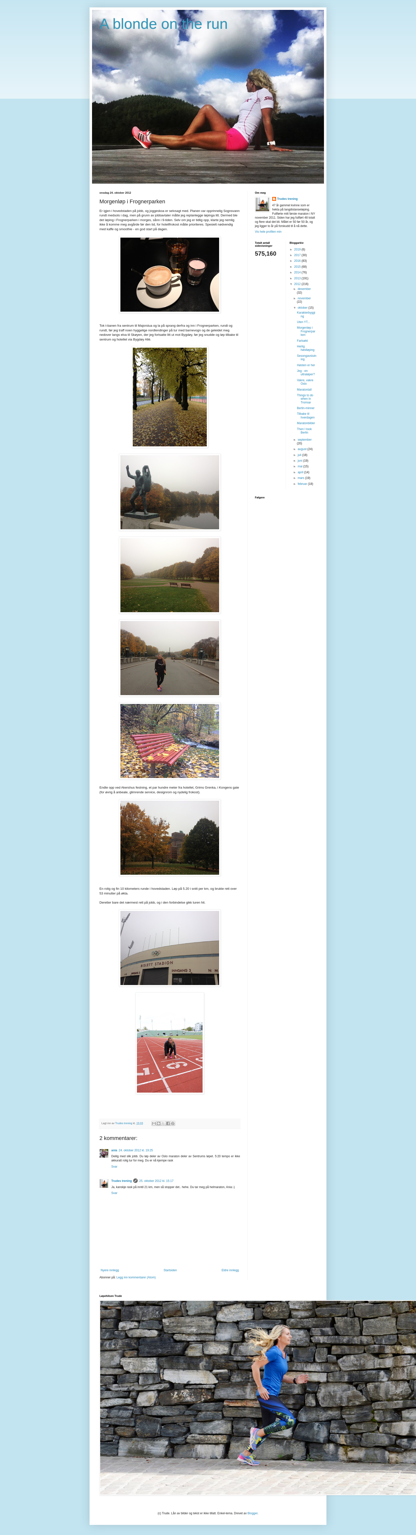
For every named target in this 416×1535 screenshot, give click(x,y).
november (304, 298)
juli (300, 455)
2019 (298, 249)
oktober (303, 307)
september (305, 439)
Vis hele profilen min (268, 231)
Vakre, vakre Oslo (305, 382)
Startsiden (170, 1270)
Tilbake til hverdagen (306, 415)
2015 (298, 266)
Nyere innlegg (110, 1270)
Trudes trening (121, 1181)
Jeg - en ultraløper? (306, 372)
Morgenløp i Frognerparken (306, 331)
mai (300, 466)
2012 (298, 284)
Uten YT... (303, 322)
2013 (298, 278)
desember (304, 289)
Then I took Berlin (304, 430)
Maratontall (304, 389)
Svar (114, 1166)
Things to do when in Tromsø (305, 399)
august (302, 449)
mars (301, 478)
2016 (298, 261)
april (301, 472)
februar (303, 484)
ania (114, 1150)
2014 (298, 272)
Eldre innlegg (230, 1270)
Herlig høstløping (305, 348)
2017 (298, 255)
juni (300, 460)
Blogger (252, 1513)
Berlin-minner (305, 408)
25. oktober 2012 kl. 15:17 (156, 1181)
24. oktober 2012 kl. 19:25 (136, 1150)
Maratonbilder (306, 423)
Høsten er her (306, 365)
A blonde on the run (163, 24)
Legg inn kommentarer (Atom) (136, 1277)
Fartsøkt (302, 340)
